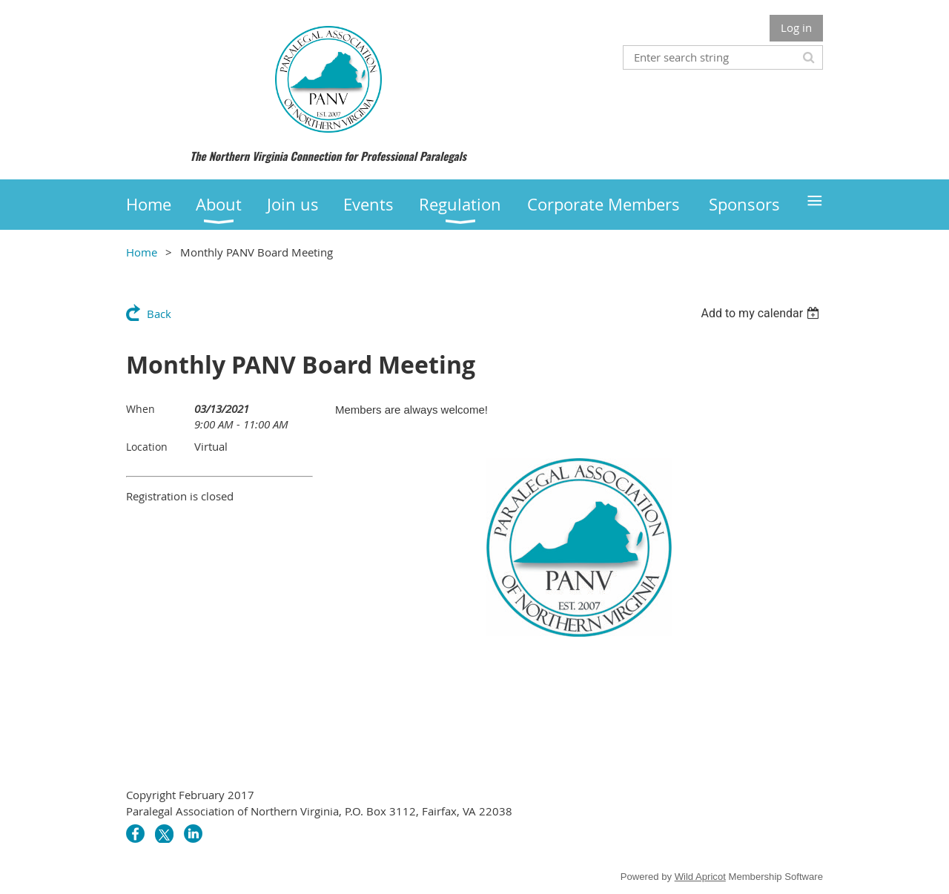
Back (159, 313)
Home (141, 252)
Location (147, 447)
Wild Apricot (700, 876)
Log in (796, 27)
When (140, 409)
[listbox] (762, 313)
